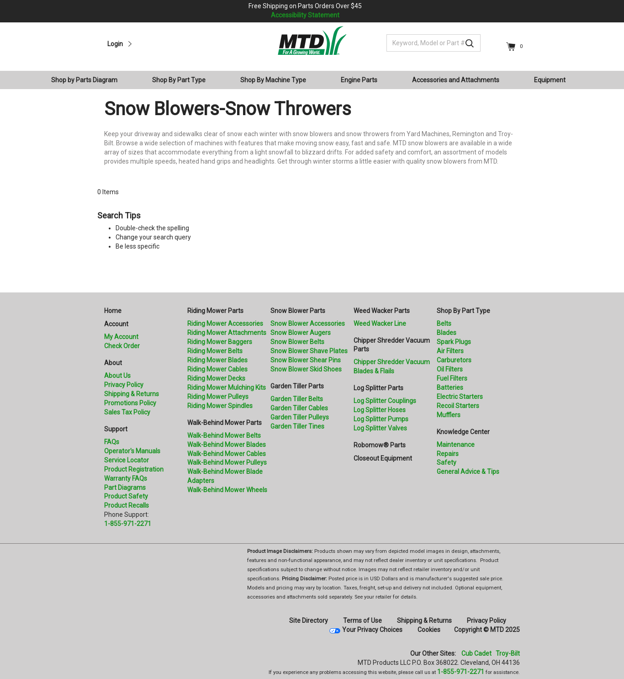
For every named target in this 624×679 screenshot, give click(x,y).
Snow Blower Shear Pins (305, 360)
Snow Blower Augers (300, 332)
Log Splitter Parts (378, 388)
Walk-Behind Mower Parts (224, 422)
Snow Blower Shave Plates (309, 351)
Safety (446, 462)
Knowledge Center (463, 431)
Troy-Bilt (508, 653)
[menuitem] (87, 80)
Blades (446, 332)
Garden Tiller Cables (299, 408)
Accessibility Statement (305, 15)
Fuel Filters (452, 378)
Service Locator (126, 460)
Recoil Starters (458, 405)
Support (115, 429)
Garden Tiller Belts (296, 399)
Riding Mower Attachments (226, 332)
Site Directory (308, 620)
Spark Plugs (454, 341)
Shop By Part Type (463, 310)
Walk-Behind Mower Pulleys (227, 462)
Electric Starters (460, 396)
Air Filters (450, 351)
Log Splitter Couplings (385, 400)
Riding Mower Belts (215, 351)
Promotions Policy (130, 403)
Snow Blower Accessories (307, 323)
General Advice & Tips (468, 471)
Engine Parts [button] (359, 80)
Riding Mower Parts (215, 310)
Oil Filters (450, 369)
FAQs (111, 442)
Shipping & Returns (131, 394)
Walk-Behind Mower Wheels (227, 489)
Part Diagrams (125, 487)
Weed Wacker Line (380, 323)
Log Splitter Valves (380, 428)
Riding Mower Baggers (219, 341)
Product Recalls (126, 505)
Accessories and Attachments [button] (455, 80)
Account (116, 324)
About (113, 362)
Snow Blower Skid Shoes (306, 369)
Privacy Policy (123, 384)
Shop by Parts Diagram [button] (84, 80)
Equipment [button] (550, 80)
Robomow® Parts (380, 445)
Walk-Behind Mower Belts (224, 435)
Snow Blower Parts (297, 310)
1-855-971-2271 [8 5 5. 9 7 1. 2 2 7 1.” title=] (127, 523)
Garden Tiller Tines (297, 426)
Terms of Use (362, 620)
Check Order (122, 346)
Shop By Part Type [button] (179, 80)
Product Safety (126, 496)
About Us (117, 375)
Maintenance (456, 444)
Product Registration (134, 469)
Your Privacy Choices (372, 629)
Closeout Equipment (383, 458)
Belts (444, 323)
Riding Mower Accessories (225, 323)
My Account (121, 336)
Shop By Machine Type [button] (273, 80)
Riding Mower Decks (216, 378)
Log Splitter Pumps (381, 419)
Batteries (450, 387)
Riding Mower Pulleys (218, 396)
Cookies (429, 629)
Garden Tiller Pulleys (299, 417)
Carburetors (454, 360)
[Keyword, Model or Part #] (433, 43)
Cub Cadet (476, 653)
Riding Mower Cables (217, 369)
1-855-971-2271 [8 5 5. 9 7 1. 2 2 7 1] (460, 671)
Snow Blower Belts (297, 341)
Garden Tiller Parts (297, 386)
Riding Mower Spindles (220, 405)
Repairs (448, 453)
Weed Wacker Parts (382, 310)
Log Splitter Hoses (380, 410)
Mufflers (448, 415)
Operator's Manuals (132, 451)
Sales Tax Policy (127, 412)
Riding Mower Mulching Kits (226, 387)
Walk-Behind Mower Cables (226, 453)
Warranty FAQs (125, 478)
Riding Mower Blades (217, 360)
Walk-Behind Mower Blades (226, 444)
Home (113, 310)
